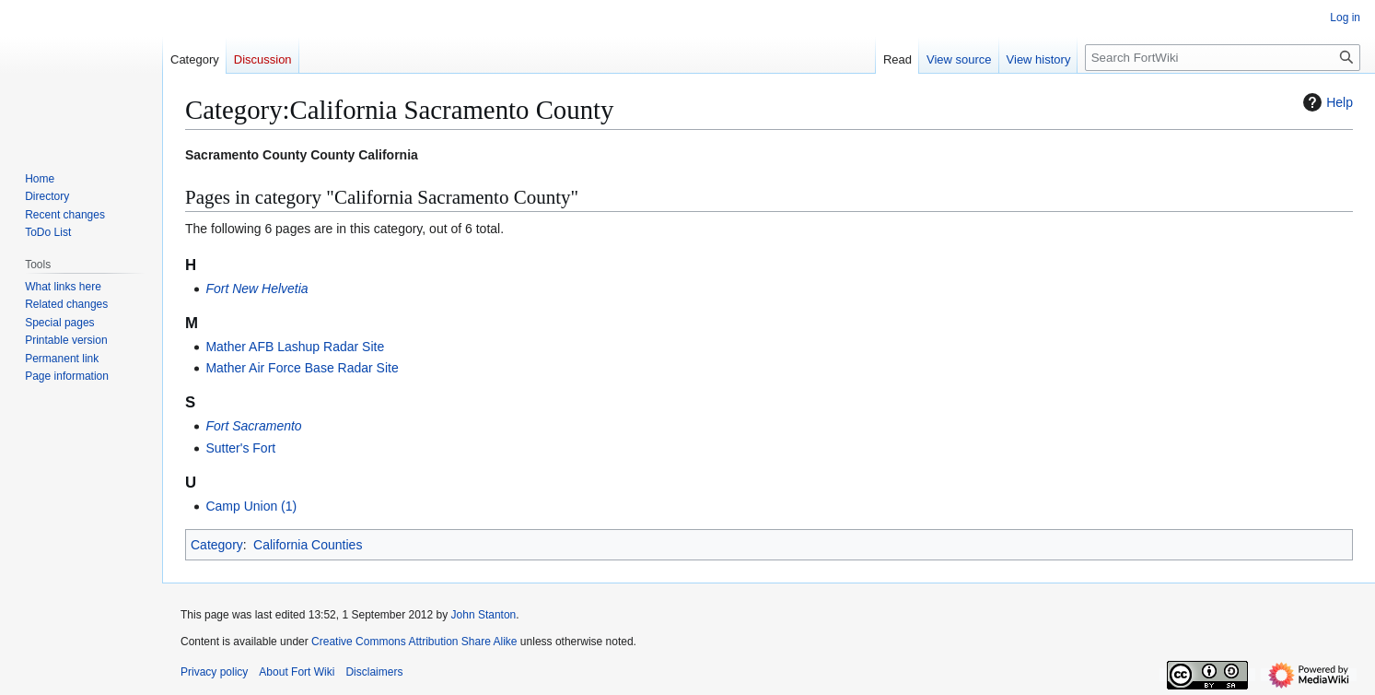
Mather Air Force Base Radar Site (301, 367)
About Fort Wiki (296, 672)
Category (217, 544)
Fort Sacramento (253, 425)
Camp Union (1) (251, 506)
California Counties (307, 544)
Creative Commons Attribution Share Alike (414, 641)
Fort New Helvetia (256, 288)
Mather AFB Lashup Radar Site (294, 346)
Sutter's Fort (240, 448)
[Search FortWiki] (1222, 57)
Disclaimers (373, 672)
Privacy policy (214, 672)
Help (1326, 102)
